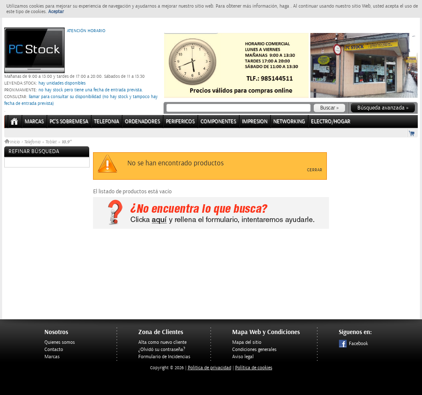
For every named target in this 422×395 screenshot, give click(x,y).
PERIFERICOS (180, 121)
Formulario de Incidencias (164, 356)
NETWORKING (289, 121)
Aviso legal (243, 356)
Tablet (51, 142)
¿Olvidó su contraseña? (161, 349)
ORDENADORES (142, 121)
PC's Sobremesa (68, 121)
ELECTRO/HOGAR (330, 121)
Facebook (353, 343)
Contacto (53, 349)
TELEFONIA (106, 121)
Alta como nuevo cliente (162, 342)
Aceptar (56, 11)
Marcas (34, 121)
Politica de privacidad (209, 367)
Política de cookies (253, 367)
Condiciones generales (254, 349)
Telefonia (32, 142)
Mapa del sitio (246, 342)
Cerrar (314, 170)
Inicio (12, 142)
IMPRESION (254, 121)
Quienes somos (59, 342)
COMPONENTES (218, 121)
